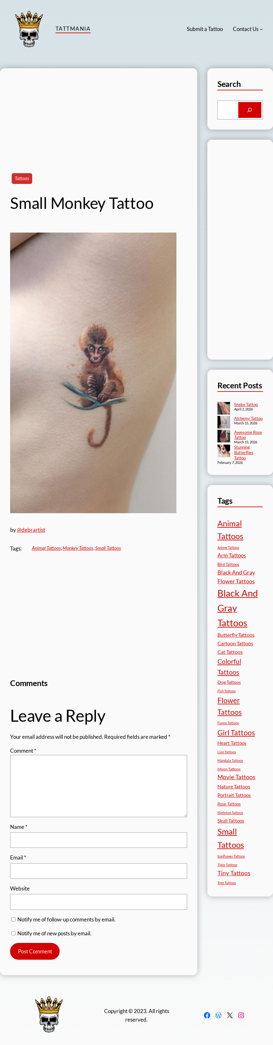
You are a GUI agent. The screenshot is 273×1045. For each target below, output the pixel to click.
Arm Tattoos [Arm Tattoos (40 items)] (231, 555)
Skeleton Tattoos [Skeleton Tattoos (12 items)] (230, 813)
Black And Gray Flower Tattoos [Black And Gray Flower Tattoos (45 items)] (236, 577)
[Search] (249, 110)
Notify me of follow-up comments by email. (66, 919)
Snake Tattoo (246, 404)
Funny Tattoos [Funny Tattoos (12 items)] (228, 723)
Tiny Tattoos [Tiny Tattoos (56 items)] (233, 873)
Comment (23, 750)
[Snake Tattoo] (223, 409)
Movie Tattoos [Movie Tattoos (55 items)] (236, 777)
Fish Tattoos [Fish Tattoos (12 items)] (226, 691)
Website (20, 888)
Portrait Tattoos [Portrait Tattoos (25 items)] (234, 795)
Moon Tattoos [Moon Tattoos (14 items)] (228, 769)
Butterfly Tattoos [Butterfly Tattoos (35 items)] (236, 635)
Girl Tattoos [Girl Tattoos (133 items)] (236, 732)
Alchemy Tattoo (248, 418)
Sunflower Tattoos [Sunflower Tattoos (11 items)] (231, 856)
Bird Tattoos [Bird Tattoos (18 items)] (228, 564)
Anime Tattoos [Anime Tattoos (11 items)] (228, 547)
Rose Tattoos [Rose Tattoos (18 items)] (229, 803)
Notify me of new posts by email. (54, 933)
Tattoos (22, 178)
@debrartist (31, 529)
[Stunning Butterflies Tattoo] (223, 452)
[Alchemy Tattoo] (223, 423)
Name (18, 826)
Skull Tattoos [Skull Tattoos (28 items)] (230, 820)
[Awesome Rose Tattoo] (223, 437)
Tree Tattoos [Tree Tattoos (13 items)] (226, 883)
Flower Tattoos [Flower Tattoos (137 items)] (229, 706)
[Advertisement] (98, 112)
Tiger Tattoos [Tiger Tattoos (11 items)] (227, 865)
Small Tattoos (108, 548)
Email (18, 857)
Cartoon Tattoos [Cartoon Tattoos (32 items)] (235, 643)
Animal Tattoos (46, 548)
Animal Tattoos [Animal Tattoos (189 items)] (230, 530)
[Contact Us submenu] (261, 29)
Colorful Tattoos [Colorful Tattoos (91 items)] (229, 666)
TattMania (73, 28)
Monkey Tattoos (78, 548)
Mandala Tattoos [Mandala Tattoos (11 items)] (230, 760)
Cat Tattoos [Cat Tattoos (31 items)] (230, 652)
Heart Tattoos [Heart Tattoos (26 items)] (231, 743)
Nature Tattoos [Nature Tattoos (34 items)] (233, 786)
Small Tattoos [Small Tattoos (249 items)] (230, 838)
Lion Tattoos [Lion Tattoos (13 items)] (226, 752)
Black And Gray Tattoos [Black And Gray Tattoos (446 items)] (237, 607)
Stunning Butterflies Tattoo (243, 452)
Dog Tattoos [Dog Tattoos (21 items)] (229, 682)
